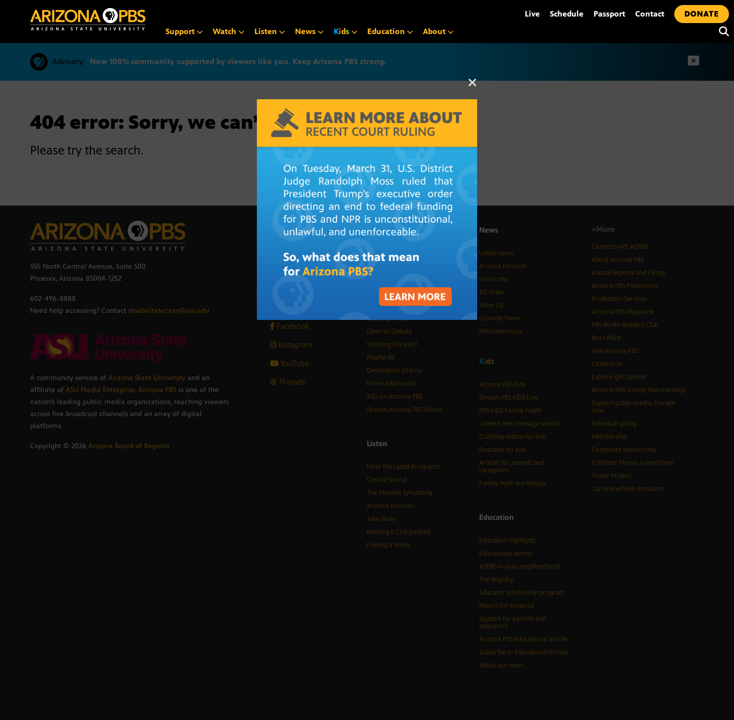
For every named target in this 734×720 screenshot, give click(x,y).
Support (184, 31)
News (309, 31)
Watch (228, 31)
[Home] (130, 19)
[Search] (721, 31)
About (438, 31)
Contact (649, 14)
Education (390, 31)
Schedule (566, 14)
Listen (269, 31)
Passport (609, 14)
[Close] (472, 87)
